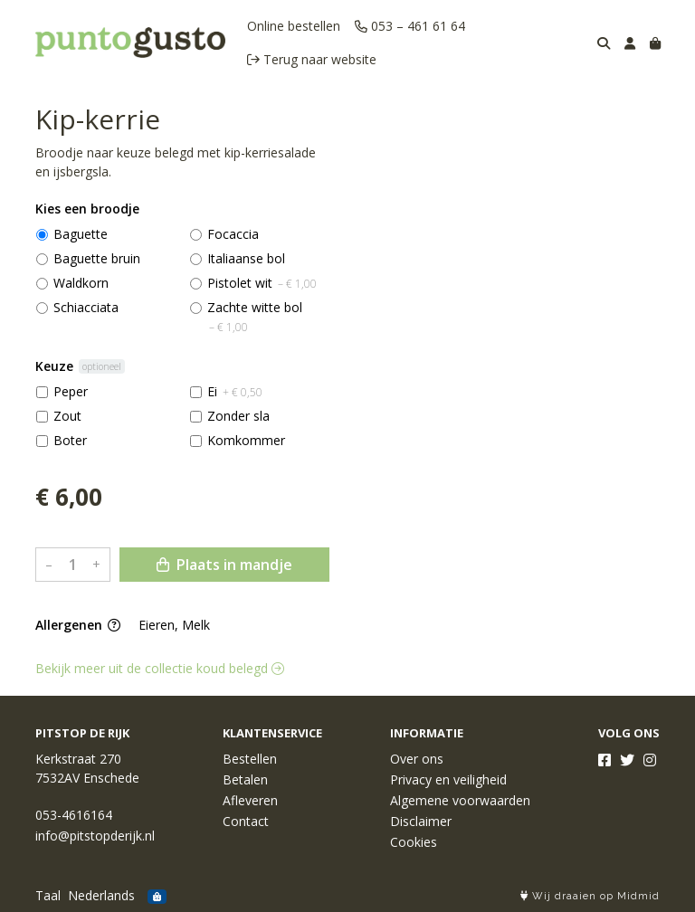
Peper (70, 391)
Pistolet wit (262, 282)
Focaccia (233, 233)
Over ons (416, 758)
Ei (234, 391)
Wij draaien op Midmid (590, 896)
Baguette (80, 233)
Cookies (413, 841)
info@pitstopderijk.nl (95, 835)
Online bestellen (293, 25)
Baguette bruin (96, 258)
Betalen (245, 779)
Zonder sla (238, 415)
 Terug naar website (311, 59)
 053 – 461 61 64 (410, 25)
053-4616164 (73, 814)
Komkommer (246, 440)
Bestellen (250, 758)
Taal (48, 895)
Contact (246, 821)
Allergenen (77, 624)
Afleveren (250, 800)
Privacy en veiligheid (448, 779)
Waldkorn (81, 282)
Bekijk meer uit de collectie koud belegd (159, 668)
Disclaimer (421, 821)
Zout (67, 415)
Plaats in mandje (224, 565)
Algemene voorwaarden (460, 800)
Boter (70, 440)
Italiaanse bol (246, 258)
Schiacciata (86, 307)
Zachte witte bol (254, 317)
